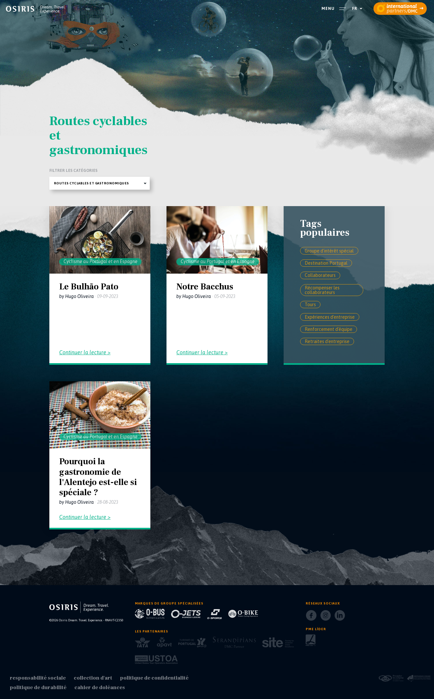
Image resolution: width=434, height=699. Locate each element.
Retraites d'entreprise (327, 341)
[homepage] (35, 9)
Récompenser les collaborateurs (322, 290)
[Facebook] (311, 617)
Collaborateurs (320, 275)
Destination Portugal (326, 263)
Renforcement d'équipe (328, 329)
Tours (310, 304)
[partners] (400, 8)
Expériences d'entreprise (330, 317)
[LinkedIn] (339, 617)
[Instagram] (325, 617)
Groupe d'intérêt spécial (329, 251)
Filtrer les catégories (73, 170)
